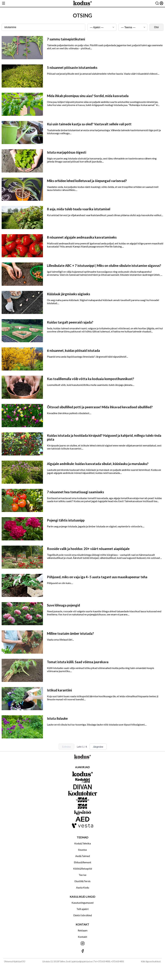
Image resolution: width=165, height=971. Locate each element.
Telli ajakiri (82, 908)
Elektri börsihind (82, 915)
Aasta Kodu (82, 887)
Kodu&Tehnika (82, 843)
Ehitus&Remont (82, 862)
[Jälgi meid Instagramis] (82, 943)
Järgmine (98, 746)
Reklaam (82, 930)
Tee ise (82, 874)
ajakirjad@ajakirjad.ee (82, 961)
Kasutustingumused (82, 902)
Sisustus (82, 849)
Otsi (156, 27)
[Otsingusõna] (43, 27)
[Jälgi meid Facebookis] (82, 951)
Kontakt (82, 936)
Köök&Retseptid (82, 868)
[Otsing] (157, 3)
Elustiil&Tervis (82, 881)
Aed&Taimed (82, 855)
